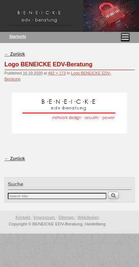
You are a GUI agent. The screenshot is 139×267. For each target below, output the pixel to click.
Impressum (45, 217)
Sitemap (66, 217)
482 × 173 (57, 73)
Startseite (17, 36)
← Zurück (14, 54)
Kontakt (23, 217)
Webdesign (88, 217)
